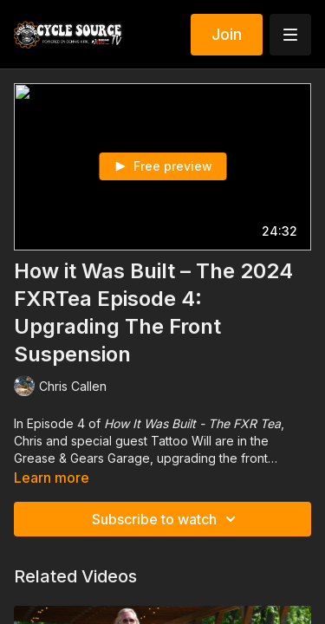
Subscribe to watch (166, 519)
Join (226, 34)
